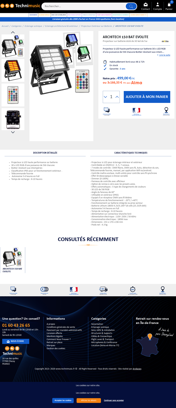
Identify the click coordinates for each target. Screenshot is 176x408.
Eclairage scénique (33, 34)
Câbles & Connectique (101, 348)
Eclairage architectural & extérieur (61, 34)
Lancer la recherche (130, 7)
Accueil (5, 34)
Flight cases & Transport (102, 351)
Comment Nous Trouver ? (59, 351)
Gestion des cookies (56, 360)
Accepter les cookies (63, 401)
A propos (51, 336)
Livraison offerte (54, 345)
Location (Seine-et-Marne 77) (105, 357)
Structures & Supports (101, 345)
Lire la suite (163, 63)
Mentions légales (55, 348)
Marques (51, 357)
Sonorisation (97, 336)
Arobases (137, 381)
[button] (105, 105)
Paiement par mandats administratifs (64, 342)
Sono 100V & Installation (103, 342)
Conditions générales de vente (61, 339)
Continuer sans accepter (114, 401)
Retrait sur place (54, 354)
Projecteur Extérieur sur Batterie (96, 34)
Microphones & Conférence (104, 354)
